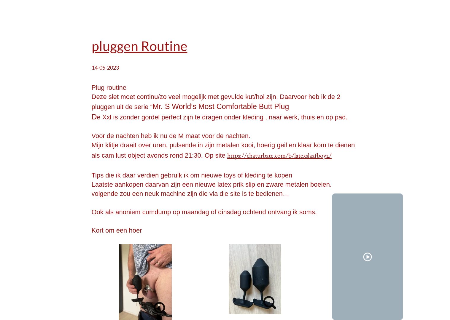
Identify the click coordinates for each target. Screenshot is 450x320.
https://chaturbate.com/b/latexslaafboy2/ (279, 155)
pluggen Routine (139, 46)
